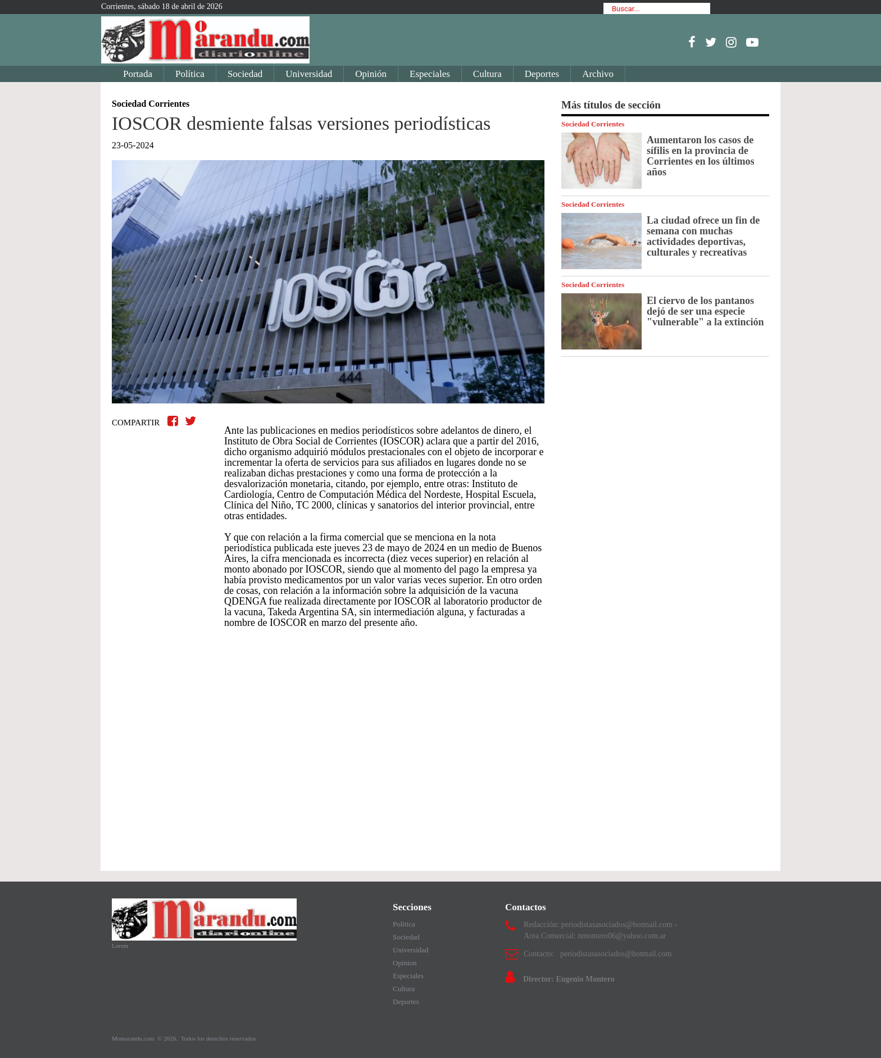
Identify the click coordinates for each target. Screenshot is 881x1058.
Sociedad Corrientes (592, 124)
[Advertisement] (328, 760)
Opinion (405, 963)
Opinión (371, 74)
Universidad (308, 74)
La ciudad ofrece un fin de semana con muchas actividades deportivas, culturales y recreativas (703, 236)
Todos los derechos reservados (218, 1038)
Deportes (542, 74)
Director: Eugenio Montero (569, 979)
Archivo (598, 74)
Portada (137, 74)
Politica (404, 924)
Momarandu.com (134, 1038)
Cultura (487, 74)
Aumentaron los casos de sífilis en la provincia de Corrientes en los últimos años (700, 156)
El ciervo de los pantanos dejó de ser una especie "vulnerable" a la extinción (705, 311)
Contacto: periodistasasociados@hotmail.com (597, 954)
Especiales (430, 74)
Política (190, 74)
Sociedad (245, 74)
